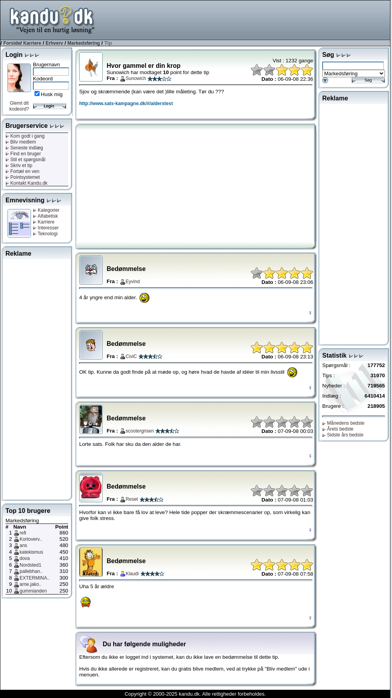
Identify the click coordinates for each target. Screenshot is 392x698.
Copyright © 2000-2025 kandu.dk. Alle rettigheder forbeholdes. (195, 694)
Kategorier (46, 210)
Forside (11, 43)
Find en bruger (23, 153)
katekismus (31, 552)
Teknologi (45, 233)
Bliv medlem (20, 142)
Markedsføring (83, 43)
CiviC (131, 356)
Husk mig (52, 94)
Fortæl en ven (22, 171)
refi (23, 533)
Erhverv (54, 43)
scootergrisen (140, 431)
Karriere (32, 43)
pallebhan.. (31, 571)
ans (23, 545)
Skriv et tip (18, 165)
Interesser (46, 228)
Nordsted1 (30, 565)
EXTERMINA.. (35, 578)
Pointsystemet (22, 177)
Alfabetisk (45, 216)
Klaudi (132, 573)
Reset (132, 499)
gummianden (33, 591)
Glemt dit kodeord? (19, 106)
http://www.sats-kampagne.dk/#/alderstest (126, 103)
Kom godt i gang (25, 136)
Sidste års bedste (342, 435)
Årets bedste (338, 429)
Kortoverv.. (31, 539)
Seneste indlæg (24, 148)
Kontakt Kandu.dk (26, 183)
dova (25, 558)
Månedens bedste (343, 423)
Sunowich (136, 78)
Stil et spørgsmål (25, 159)
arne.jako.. (31, 584)
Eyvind (133, 281)
